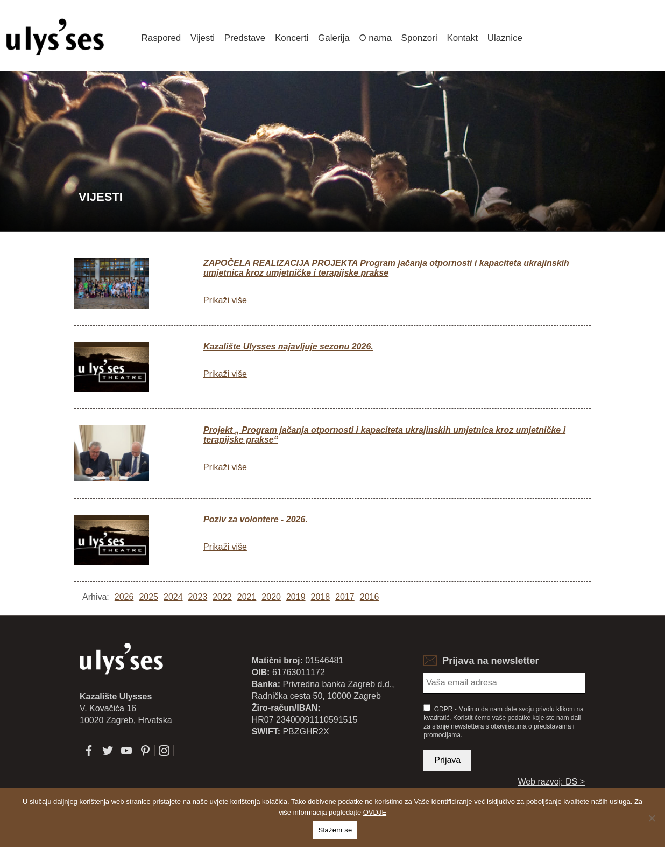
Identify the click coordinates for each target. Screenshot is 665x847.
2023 (198, 596)
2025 (148, 596)
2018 (320, 596)
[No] (651, 818)
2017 (345, 596)
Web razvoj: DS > (551, 781)
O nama (375, 38)
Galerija (334, 38)
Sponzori (419, 38)
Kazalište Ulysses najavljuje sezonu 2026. (288, 346)
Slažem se (335, 830)
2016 (369, 596)
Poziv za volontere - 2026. (255, 519)
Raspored (161, 38)
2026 (124, 596)
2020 (271, 596)
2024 (173, 596)
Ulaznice (504, 38)
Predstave (245, 38)
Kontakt (462, 38)
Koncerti (291, 38)
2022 (222, 596)
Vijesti (202, 38)
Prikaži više (225, 300)
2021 (247, 596)
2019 (296, 596)
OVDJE (374, 812)
